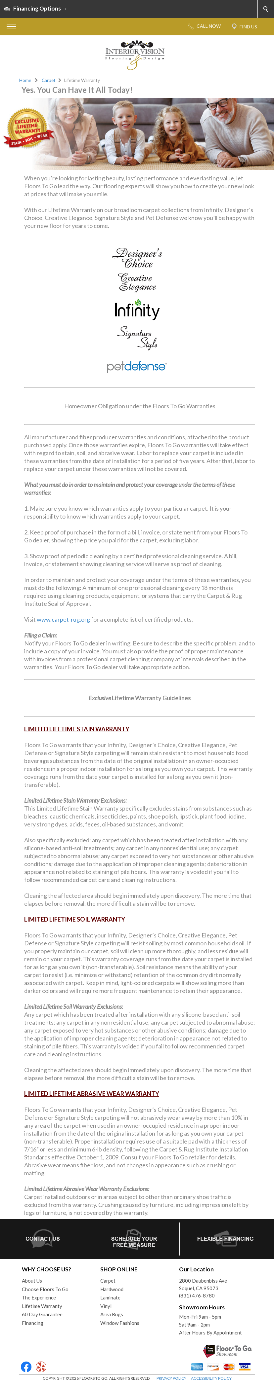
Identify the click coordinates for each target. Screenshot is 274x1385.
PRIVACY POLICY (171, 1378)
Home (25, 80)
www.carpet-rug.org (63, 619)
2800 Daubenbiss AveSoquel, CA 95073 (203, 1284)
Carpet (49, 80)
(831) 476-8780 (197, 1295)
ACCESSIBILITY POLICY (211, 1378)
